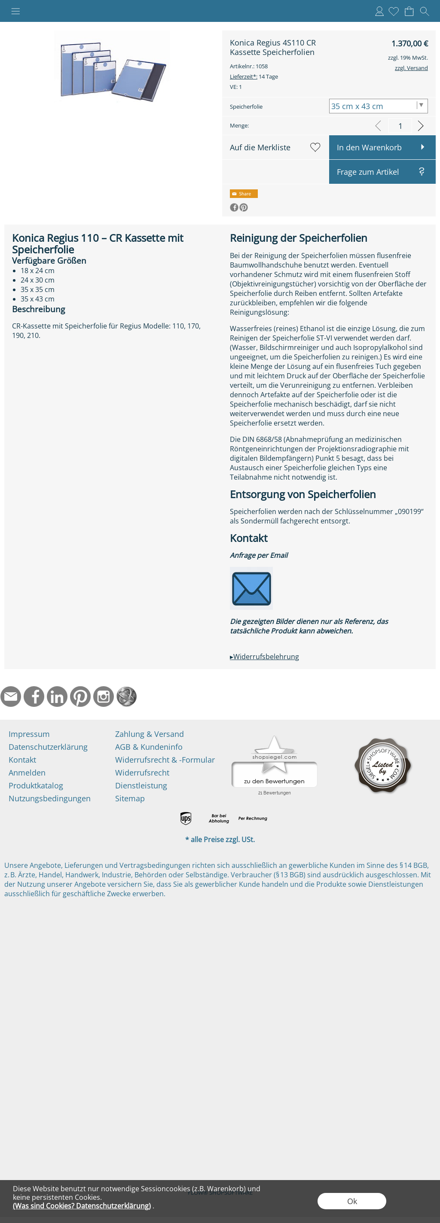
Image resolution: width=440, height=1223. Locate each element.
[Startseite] (127, 696)
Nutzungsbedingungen (50, 798)
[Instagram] (103, 696)
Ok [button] (352, 1201)
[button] (15, 11)
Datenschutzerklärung (48, 747)
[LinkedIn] (57, 696)
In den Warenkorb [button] (369, 147)
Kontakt (22, 759)
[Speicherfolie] (379, 106)
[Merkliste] (393, 11)
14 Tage (254, 76)
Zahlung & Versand (149, 734)
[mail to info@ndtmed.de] (10, 696)
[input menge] (400, 125)
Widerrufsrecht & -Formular (165, 759)
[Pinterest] (80, 696)
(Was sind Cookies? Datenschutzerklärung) (82, 1206)
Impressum (29, 734)
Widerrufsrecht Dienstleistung (142, 779)
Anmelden (379, 11)
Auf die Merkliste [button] (260, 147)
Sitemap (130, 798)
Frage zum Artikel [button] (368, 172)
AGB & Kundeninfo (149, 747)
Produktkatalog (36, 785)
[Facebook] (34, 696)
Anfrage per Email (258, 555)
